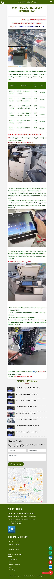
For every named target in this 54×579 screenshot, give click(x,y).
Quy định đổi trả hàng (14, 544)
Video (10, 562)
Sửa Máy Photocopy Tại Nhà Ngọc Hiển (27, 425)
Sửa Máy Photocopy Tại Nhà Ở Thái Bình (27, 388)
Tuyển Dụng (12, 569)
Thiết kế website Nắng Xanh (38, 576)
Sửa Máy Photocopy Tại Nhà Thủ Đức (27, 400)
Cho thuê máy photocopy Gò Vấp (26, 413)
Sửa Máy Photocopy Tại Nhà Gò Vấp (26, 406)
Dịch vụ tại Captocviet (14, 564)
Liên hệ (10, 567)
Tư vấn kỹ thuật (13, 559)
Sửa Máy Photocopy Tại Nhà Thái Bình (27, 394)
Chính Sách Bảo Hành (14, 547)
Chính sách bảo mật (14, 549)
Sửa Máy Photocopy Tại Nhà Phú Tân (26, 432)
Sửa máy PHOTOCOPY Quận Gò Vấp (26, 419)
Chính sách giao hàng (14, 541)
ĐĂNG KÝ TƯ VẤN (15, 464)
